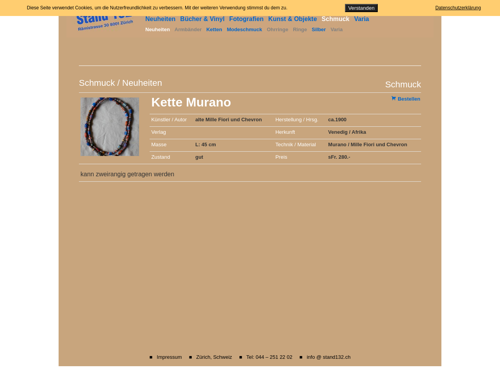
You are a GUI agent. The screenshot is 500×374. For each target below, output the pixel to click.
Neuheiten (160, 19)
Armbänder (188, 29)
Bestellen (409, 99)
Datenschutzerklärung (458, 8)
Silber (319, 29)
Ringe (300, 29)
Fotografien (246, 19)
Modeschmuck (244, 29)
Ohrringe (277, 29)
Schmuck (335, 19)
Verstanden (361, 8)
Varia (361, 19)
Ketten (214, 29)
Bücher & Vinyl (202, 19)
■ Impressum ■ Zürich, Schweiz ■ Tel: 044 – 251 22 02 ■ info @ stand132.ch (250, 357)
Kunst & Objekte (292, 19)
